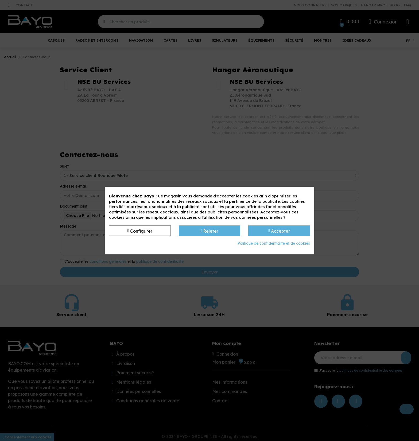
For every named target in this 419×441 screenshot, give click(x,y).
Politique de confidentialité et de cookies (274, 243)
